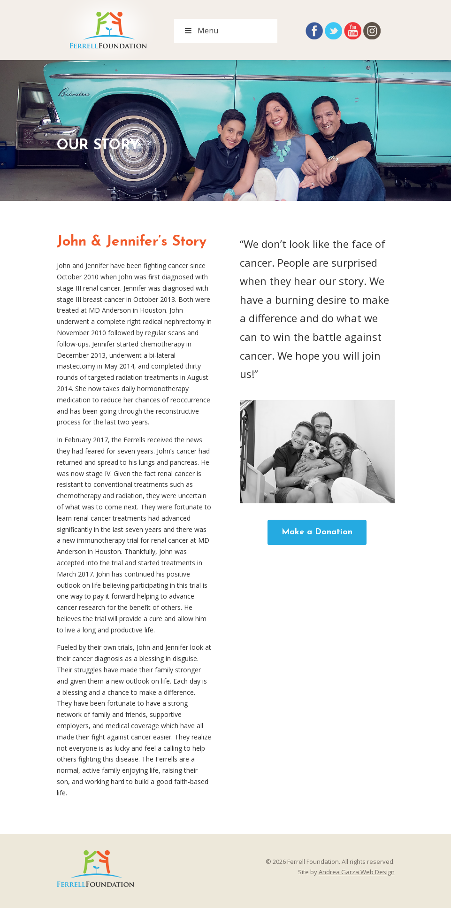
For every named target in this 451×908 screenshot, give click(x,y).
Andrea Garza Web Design (357, 872)
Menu (200, 30)
